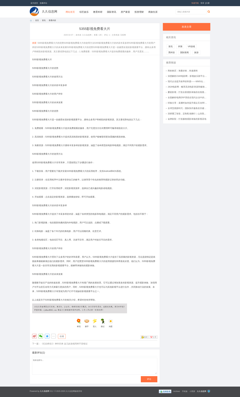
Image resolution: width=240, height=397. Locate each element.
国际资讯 (111, 12)
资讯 (44, 20)
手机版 (185, 391)
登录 (202, 3)
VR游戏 (191, 46)
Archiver (176, 391)
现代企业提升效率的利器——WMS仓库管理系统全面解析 (187, 81)
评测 (180, 46)
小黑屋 (192, 391)
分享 (154, 337)
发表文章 (186, 26)
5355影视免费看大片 (42, 59)
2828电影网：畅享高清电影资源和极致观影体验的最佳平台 (187, 87)
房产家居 (125, 12)
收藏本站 (43, 3)
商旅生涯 (153, 12)
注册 (208, 3)
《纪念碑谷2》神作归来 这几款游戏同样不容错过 (64, 343)
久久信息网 (49, 11)
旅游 (196, 52)
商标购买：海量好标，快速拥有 (183, 70)
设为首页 (34, 3)
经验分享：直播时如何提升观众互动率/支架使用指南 (187, 103)
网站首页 (70, 12)
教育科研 (97, 12)
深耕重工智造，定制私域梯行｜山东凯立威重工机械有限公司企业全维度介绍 (187, 113)
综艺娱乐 (84, 12)
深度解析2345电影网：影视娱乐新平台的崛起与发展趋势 (187, 76)
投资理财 (139, 12)
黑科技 (171, 52)
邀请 (146, 337)
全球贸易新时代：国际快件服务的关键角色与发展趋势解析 (187, 108)
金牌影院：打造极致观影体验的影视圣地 (187, 119)
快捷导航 (195, 3)
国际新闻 (184, 52)
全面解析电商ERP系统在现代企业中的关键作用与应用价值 (187, 97)
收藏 (62, 336)
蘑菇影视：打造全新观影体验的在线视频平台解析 (187, 92)
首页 (31, 20)
